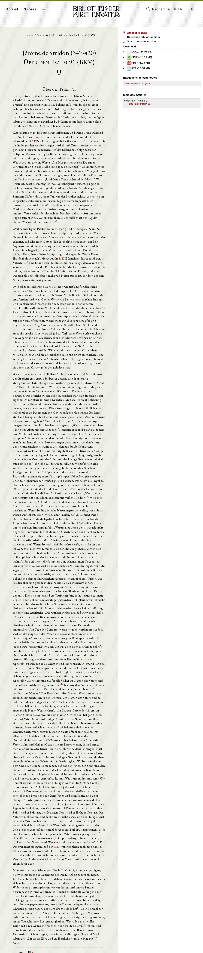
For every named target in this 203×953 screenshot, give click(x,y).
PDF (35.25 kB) (172, 63)
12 (88, 682)
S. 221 (47, 329)
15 (109, 764)
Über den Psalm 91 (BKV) (172, 83)
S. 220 (99, 227)
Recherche (158, 9)
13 (37, 691)
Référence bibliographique (178, 37)
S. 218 (19, 98)
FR (186, 9)
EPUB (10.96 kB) (173, 57)
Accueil (12, 9)
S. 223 (93, 511)
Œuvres (30, 9)
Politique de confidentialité (168, 946)
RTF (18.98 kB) (172, 68)
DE (175, 9)
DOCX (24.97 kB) (173, 52)
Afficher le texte (171, 32)
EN (180, 9)
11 (117, 611)
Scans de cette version (175, 41)
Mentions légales (163, 943)
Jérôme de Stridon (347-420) (66, 36)
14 (59, 742)
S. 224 (57, 608)
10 (128, 563)
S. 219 (97, 131)
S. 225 (90, 692)
